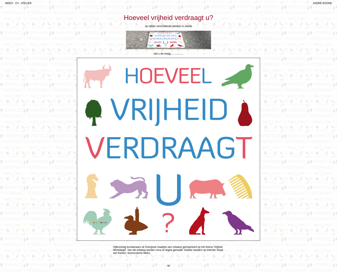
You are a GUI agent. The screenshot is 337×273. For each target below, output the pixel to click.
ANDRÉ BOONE (322, 3)
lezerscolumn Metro (138, 253)
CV (17, 3)
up (168, 265)
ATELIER (26, 3)
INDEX (9, 3)
